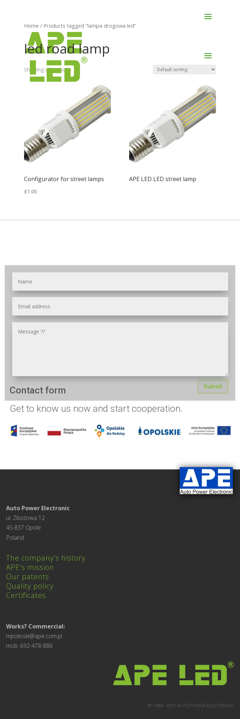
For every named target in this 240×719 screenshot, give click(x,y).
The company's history (45, 558)
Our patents (27, 576)
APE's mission (30, 567)
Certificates (26, 595)
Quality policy (29, 586)
